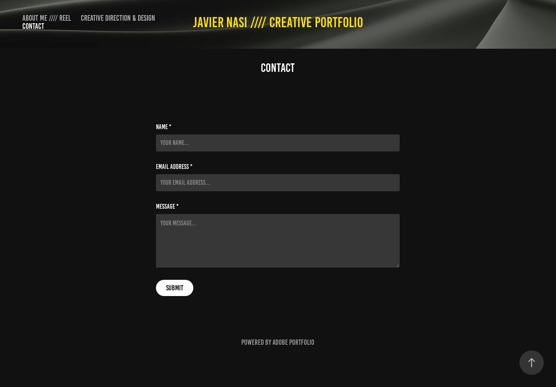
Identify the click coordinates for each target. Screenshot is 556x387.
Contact (33, 26)
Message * (167, 206)
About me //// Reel (46, 18)
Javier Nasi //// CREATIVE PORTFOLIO (278, 22)
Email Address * (174, 167)
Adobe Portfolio (293, 342)
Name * (163, 127)
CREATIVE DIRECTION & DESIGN (118, 18)
